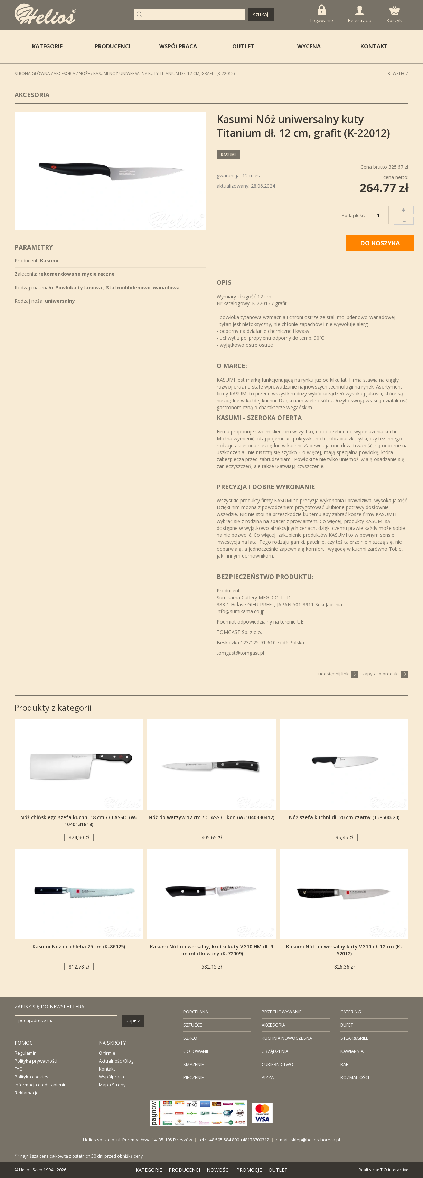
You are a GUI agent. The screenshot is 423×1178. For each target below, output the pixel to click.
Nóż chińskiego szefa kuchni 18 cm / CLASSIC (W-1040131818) (78, 821)
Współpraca (111, 1077)
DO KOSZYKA (380, 243)
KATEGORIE (148, 1170)
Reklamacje (27, 1093)
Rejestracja (360, 15)
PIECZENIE (193, 1077)
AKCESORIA (273, 1025)
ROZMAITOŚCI (354, 1077)
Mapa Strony (112, 1085)
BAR (344, 1064)
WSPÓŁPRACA (178, 46)
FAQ (19, 1069)
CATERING (350, 1012)
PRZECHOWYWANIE (282, 1012)
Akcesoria (64, 73)
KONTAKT (374, 46)
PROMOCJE (249, 1170)
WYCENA (309, 46)
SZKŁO (190, 1038)
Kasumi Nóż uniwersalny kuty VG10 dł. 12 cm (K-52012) (344, 950)
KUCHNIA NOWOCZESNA (287, 1038)
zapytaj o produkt (385, 674)
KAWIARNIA (352, 1051)
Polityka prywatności (36, 1061)
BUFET (346, 1025)
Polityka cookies (31, 1077)
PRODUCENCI (113, 46)
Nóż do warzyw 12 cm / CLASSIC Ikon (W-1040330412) (211, 817)
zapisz (133, 1020)
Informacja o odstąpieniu (41, 1085)
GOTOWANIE (196, 1051)
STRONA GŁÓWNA (32, 73)
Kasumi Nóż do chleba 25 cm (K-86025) (78, 946)
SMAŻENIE (193, 1064)
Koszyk (394, 15)
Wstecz (397, 73)
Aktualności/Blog (116, 1061)
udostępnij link (338, 674)
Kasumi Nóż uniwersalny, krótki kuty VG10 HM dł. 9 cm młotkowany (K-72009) (211, 950)
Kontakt (107, 1069)
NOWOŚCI (218, 1170)
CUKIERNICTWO (277, 1064)
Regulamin (26, 1053)
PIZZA (268, 1077)
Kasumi (228, 155)
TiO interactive (394, 1170)
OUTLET (243, 46)
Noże (84, 73)
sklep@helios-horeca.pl (315, 1140)
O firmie (107, 1053)
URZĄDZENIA (275, 1051)
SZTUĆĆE (192, 1025)
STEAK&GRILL (354, 1038)
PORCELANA (195, 1012)
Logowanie (321, 14)
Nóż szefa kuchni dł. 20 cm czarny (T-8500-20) (344, 817)
